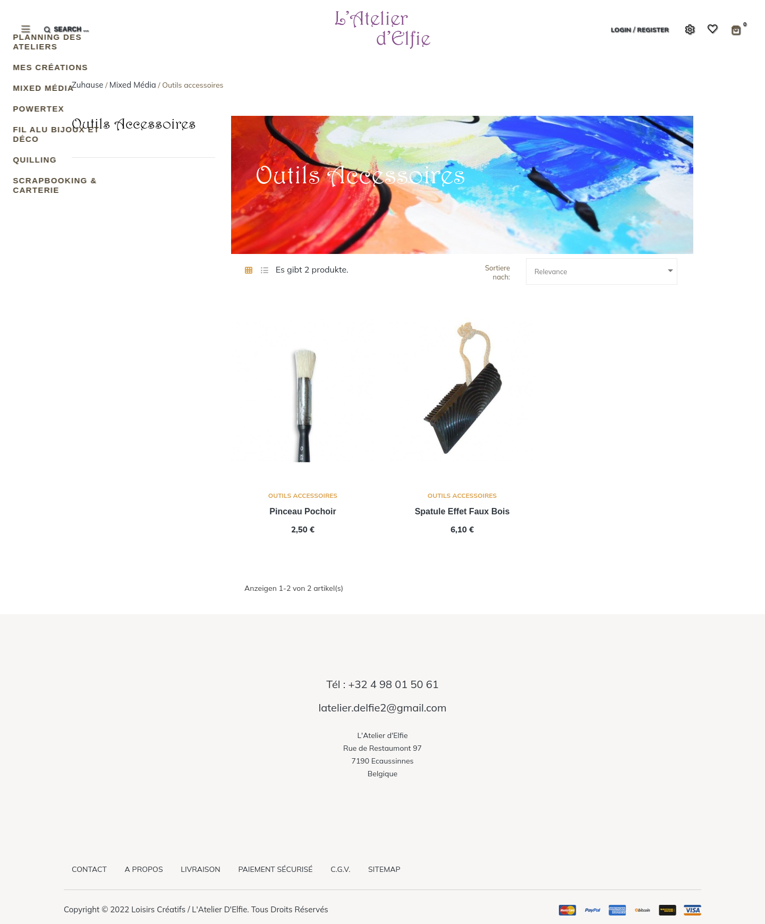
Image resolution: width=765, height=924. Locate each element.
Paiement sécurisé (275, 869)
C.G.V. (340, 869)
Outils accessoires (134, 123)
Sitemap (384, 869)
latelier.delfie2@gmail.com (382, 707)
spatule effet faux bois (462, 511)
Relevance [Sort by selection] (605, 270)
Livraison (200, 869)
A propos (144, 869)
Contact (89, 869)
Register (653, 29)
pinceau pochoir (302, 511)
